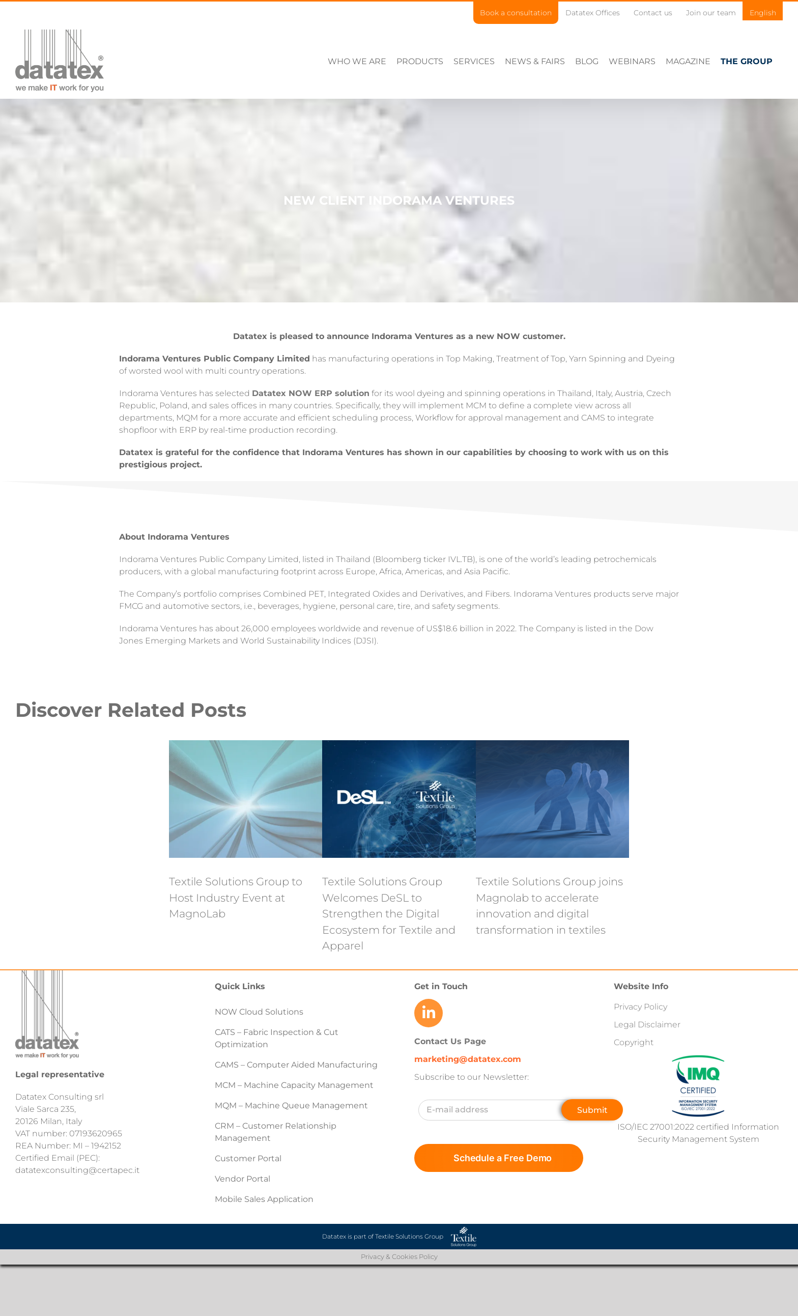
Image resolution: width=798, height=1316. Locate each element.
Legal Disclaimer (647, 1024)
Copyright (633, 1042)
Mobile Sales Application (264, 1199)
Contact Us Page (450, 1041)
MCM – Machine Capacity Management (294, 1085)
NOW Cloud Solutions (259, 1012)
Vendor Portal (243, 1179)
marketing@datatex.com (467, 1059)
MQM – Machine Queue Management (291, 1105)
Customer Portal (248, 1158)
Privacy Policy (640, 1007)
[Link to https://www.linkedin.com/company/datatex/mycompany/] (428, 1013)
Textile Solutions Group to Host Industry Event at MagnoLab (235, 897)
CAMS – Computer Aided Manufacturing (296, 1065)
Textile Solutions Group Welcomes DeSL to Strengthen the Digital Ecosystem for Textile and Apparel (388, 913)
